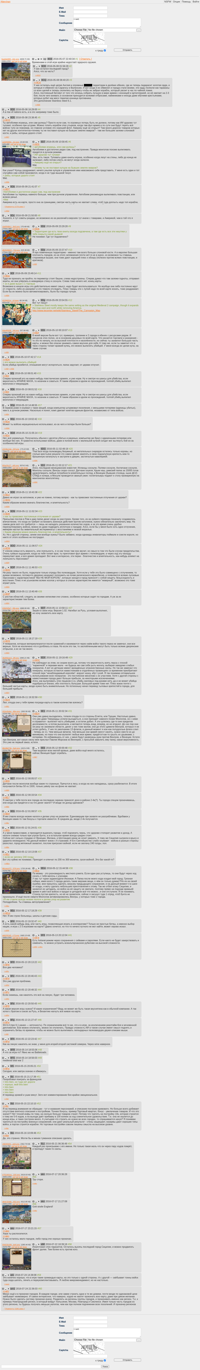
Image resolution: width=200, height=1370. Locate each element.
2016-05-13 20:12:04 (57, 935)
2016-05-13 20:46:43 (26, 976)
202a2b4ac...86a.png (11, 711)
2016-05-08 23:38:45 (27, 117)
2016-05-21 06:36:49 (57, 1143)
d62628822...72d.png (11, 250)
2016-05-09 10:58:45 (57, 142)
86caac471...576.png (11, 868)
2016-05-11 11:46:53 (27, 567)
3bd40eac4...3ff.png (10, 658)
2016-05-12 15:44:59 (58, 868)
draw (25, 61)
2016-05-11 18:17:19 (27, 638)
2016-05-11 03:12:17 (57, 465)
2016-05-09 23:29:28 (57, 226)
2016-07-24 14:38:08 (26, 1275)
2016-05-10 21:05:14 (27, 433)
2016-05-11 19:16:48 (57, 657)
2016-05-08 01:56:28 (58, 66)
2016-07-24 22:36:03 (27, 1288)
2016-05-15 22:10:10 (26, 1103)
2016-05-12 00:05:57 (27, 778)
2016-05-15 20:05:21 (26, 1066)
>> (37, 75)
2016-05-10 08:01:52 (27, 389)
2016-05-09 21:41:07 (27, 186)
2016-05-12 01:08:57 (27, 811)
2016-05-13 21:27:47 (26, 1020)
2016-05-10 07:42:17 (26, 357)
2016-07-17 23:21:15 (26, 1228)
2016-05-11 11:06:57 (27, 546)
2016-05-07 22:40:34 (64, 59)
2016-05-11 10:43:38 (27, 492)
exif (13, 61)
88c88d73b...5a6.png (11, 748)
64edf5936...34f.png (10, 330)
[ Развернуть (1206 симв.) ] (15, 1309)
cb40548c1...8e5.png (11, 227)
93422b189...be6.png (11, 1245)
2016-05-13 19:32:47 (26, 921)
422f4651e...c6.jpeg (10, 300)
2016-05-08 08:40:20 (58, 80)
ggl (16, 61)
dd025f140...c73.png (10, 935)
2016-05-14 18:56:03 (27, 1058)
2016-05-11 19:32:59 (27, 697)
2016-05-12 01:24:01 (26, 827)
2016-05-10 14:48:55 (27, 405)
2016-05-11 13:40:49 (27, 591)
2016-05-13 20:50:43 (26, 1003)
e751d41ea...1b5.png (11, 1175)
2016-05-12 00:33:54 (27, 795)
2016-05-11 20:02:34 (57, 711)
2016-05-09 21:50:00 (27, 215)
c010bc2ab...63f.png (10, 449)
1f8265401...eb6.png (10, 1144)
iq (19, 61)
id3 (21, 61)
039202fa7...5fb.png (10, 608)
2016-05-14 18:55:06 (27, 1050)
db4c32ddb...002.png (11, 1202)
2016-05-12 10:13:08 (27, 852)
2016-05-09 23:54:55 (57, 300)
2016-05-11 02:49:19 (58, 449)
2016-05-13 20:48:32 (26, 990)
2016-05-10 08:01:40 (26, 373)
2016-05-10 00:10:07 (57, 330)
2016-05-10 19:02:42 (27, 419)
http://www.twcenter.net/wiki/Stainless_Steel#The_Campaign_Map (66, 310)
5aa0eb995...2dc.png (10, 59)
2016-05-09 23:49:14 (26, 273)
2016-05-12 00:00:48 (57, 748)
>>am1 (107, 22)
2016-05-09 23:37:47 (57, 250)
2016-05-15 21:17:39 (26, 1077)
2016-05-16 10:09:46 (26, 1133)
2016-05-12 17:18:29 (27, 910)
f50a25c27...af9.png (10, 465)
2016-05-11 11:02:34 (27, 511)
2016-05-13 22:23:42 (26, 1039)
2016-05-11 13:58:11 (57, 608)
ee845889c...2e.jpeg (10, 142)
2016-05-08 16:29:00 (27, 109)
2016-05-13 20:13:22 (26, 962)
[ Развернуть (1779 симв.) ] (15, 206)
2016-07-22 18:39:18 (57, 1244)
